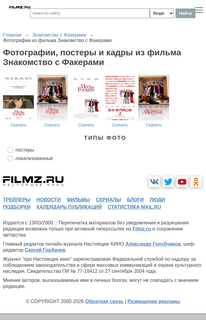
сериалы (108, 199)
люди (157, 199)
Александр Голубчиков (153, 244)
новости (49, 199)
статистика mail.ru (134, 207)
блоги (135, 199)
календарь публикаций (69, 207)
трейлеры (17, 199)
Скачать (19, 124)
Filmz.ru (142, 228)
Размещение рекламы (153, 301)
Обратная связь (104, 301)
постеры (24, 149)
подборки (17, 207)
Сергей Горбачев (45, 250)
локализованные (34, 158)
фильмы (78, 199)
